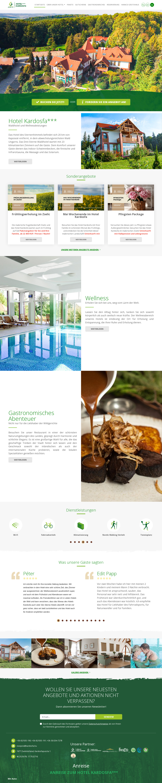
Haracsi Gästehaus (130, 5)
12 (104, 620)
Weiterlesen (20, 161)
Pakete (70, 5)
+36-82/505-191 (38, 740)
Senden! (109, 716)
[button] (12, 60)
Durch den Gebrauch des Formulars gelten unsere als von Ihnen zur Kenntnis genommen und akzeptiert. (82, 725)
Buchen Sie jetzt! (50, 102)
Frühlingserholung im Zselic (31, 214)
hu (143, 5)
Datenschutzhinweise (98, 723)
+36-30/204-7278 (54, 740)
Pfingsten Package (131, 214)
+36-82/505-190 (24, 740)
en (148, 5)
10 (95, 620)
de (152, 5)
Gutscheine (80, 5)
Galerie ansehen (81, 672)
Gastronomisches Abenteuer (31, 415)
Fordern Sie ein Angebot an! (103, 102)
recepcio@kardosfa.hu (27, 746)
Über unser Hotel (55, 5)
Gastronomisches (96, 5)
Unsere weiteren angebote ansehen (81, 249)
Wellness (97, 298)
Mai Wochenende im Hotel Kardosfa (81, 215)
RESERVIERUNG (113, 5)
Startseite (40, 5)
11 (99, 620)
